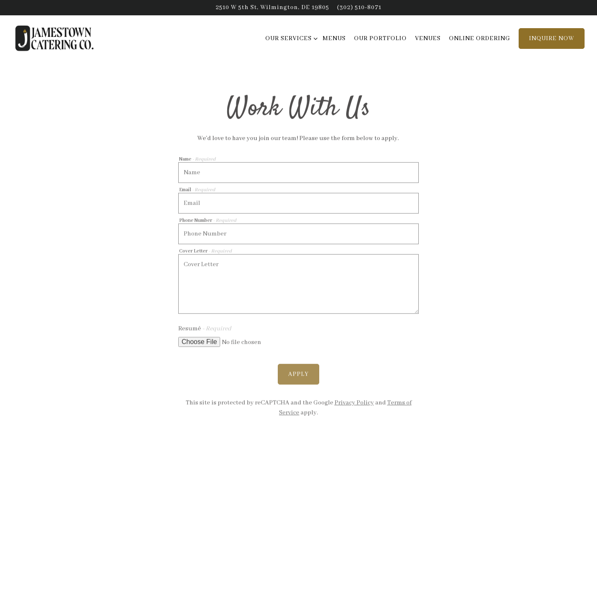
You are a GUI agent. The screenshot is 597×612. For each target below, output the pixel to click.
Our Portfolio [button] (380, 38)
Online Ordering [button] (479, 38)
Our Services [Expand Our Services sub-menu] (290, 37)
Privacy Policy (354, 401)
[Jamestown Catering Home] (58, 38)
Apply (298, 373)
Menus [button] (334, 38)
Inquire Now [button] (551, 38)
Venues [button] (428, 38)
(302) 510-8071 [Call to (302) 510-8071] (359, 7)
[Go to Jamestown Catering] (272, 7)
